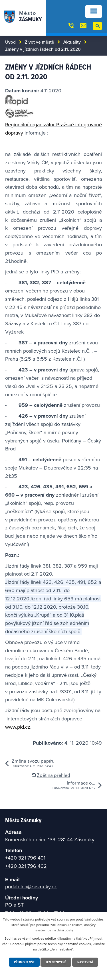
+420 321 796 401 (25, 857)
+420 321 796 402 (26, 866)
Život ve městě (39, 42)
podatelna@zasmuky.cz (31, 886)
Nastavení (85, 962)
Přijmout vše (24, 962)
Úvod (10, 42)
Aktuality (72, 42)
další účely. (65, 930)
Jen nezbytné (56, 962)
